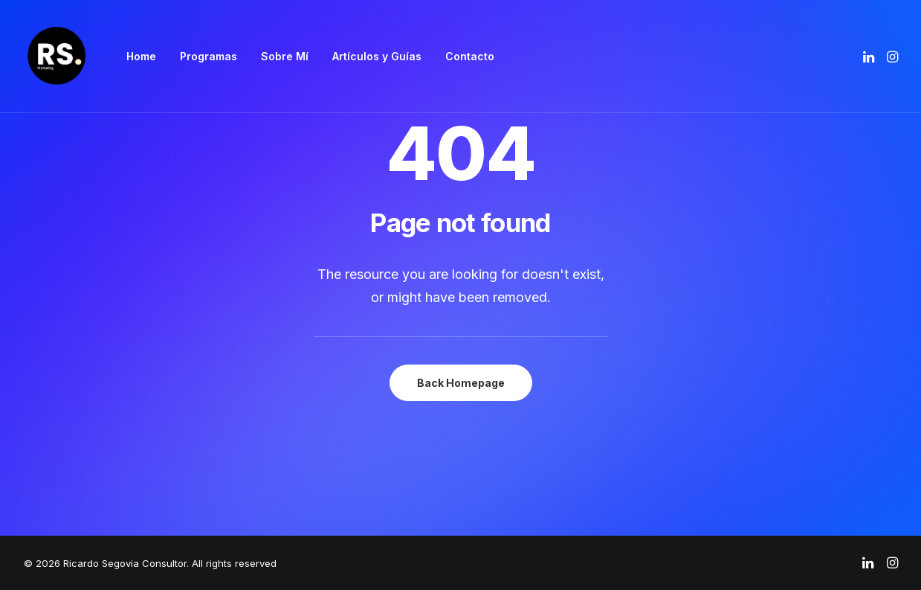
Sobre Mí (284, 56)
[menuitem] (141, 56)
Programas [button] (208, 56)
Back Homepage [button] (461, 382)
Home (141, 56)
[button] (870, 56)
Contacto (469, 56)
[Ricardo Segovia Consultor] (56, 56)
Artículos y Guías (376, 56)
